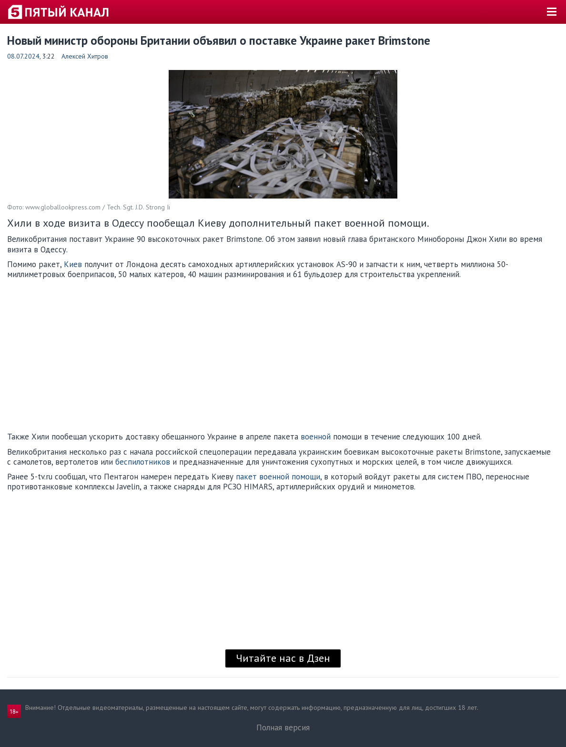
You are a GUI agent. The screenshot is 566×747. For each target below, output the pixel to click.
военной (316, 436)
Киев (73, 264)
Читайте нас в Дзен (283, 658)
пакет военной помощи (278, 476)
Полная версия (283, 727)
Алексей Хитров (84, 56)
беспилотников (142, 462)
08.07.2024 (23, 56)
